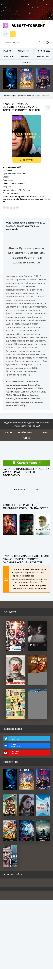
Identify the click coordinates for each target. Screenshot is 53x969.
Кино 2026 (8, 57)
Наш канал (29, 752)
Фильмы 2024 (24, 51)
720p (45, 432)
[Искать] (40, 42)
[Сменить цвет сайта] (47, 42)
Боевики (25, 57)
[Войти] (5, 34)
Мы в (29, 738)
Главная (7, 51)
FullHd (27, 438)
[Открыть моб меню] (13, 34)
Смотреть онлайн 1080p (18, 432)
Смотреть (28, 160)
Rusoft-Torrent (28, 25)
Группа (29, 745)
